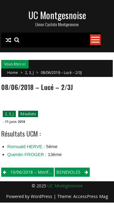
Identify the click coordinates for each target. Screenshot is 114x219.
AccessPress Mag (90, 196)
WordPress (42, 196)
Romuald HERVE (25, 146)
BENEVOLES (68, 172)
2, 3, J (29, 72)
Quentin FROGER (25, 154)
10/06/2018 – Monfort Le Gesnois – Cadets (32, 172)
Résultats (28, 113)
